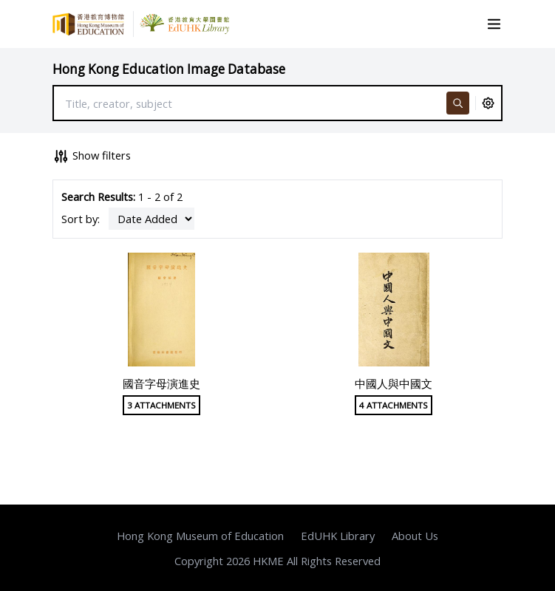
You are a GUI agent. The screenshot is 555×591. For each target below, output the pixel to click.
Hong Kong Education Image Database (168, 69)
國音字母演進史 (161, 383)
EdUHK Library (338, 535)
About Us (415, 535)
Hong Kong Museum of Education (200, 535)
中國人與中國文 (393, 383)
